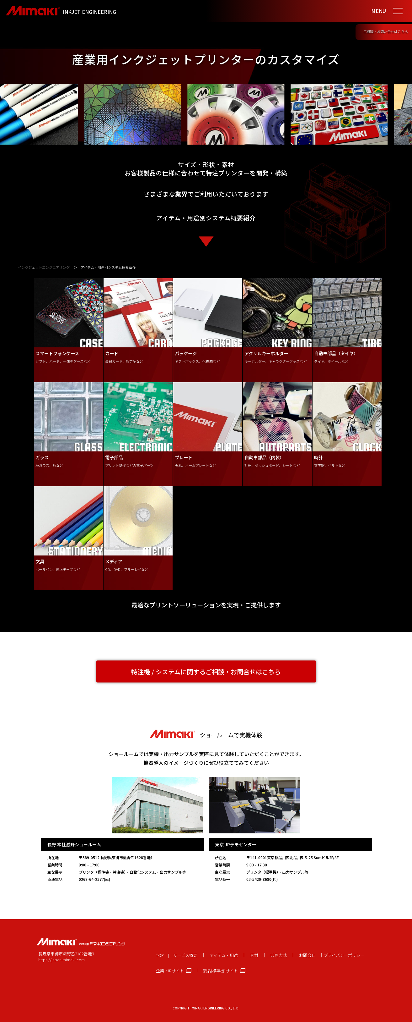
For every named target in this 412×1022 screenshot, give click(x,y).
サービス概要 (185, 955)
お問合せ (307, 955)
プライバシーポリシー (344, 955)
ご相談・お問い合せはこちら (385, 31)
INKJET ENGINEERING (89, 11)
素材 (254, 955)
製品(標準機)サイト (220, 971)
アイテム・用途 (224, 955)
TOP (160, 955)
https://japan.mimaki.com (61, 960)
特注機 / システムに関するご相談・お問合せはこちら (206, 671)
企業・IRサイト (170, 971)
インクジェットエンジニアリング (44, 267)
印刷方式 (278, 955)
